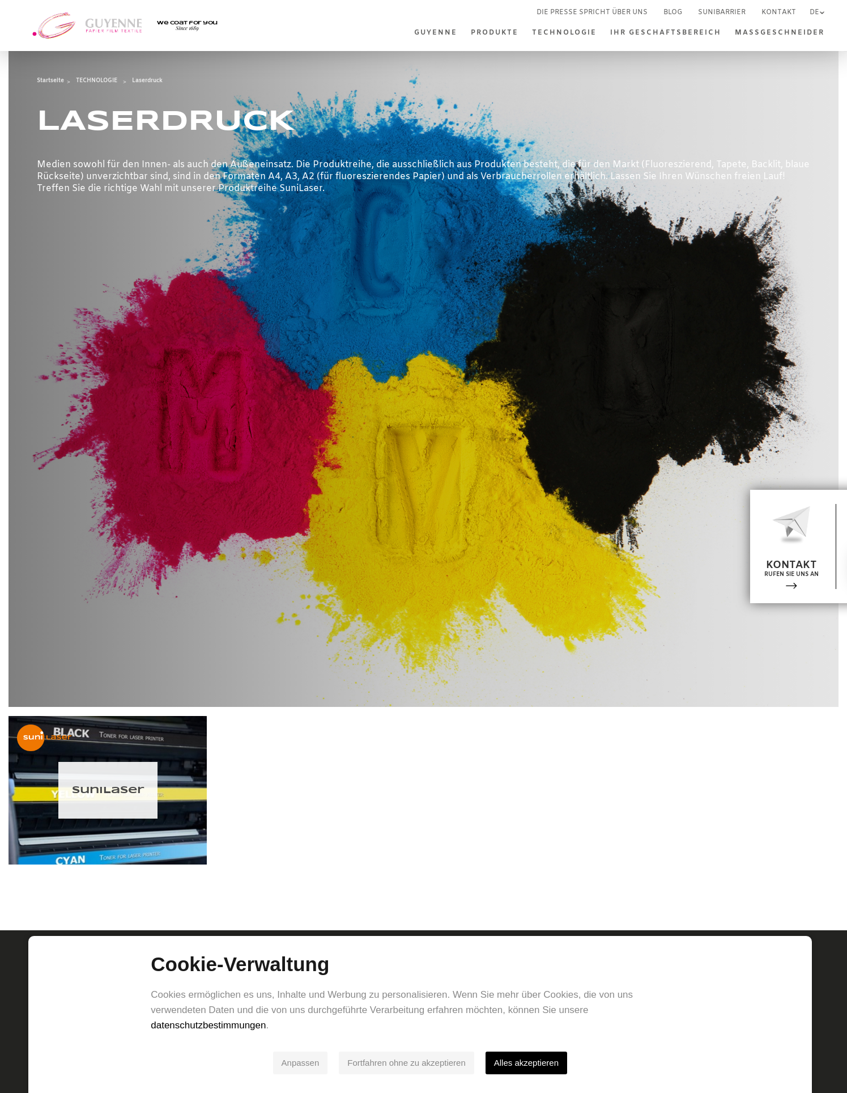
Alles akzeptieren (529, 1062)
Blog (672, 12)
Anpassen (304, 1062)
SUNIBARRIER (722, 12)
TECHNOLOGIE (564, 32)
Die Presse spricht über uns (592, 12)
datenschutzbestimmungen (212, 1025)
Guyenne (435, 32)
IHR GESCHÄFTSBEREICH (665, 32)
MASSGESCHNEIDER (779, 32)
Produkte (494, 32)
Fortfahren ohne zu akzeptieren (410, 1062)
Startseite (50, 80)
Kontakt (778, 12)
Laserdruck (147, 80)
